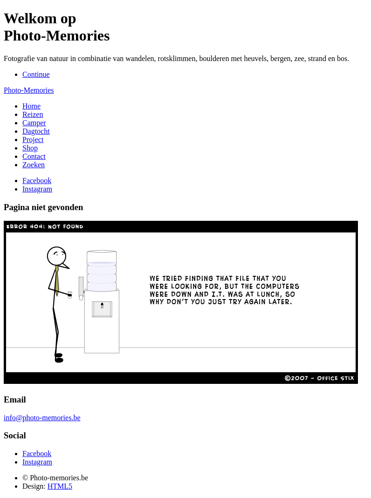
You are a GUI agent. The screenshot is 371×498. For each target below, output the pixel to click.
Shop (30, 148)
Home (31, 106)
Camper (34, 123)
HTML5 (60, 486)
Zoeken (33, 165)
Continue (36, 74)
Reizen (32, 114)
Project (32, 139)
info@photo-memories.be (42, 418)
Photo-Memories (29, 90)
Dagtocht (36, 131)
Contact (34, 156)
